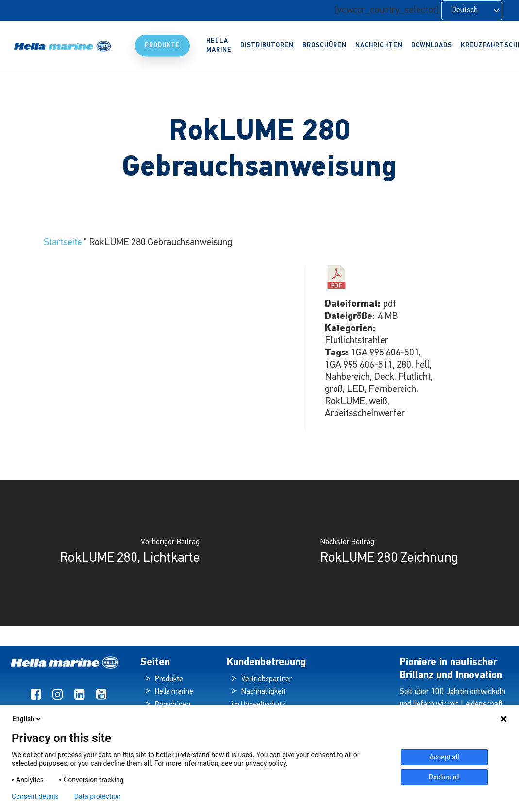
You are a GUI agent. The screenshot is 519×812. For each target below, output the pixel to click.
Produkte (169, 679)
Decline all (444, 777)
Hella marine (174, 692)
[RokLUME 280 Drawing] (389, 553)
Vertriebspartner (266, 679)
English (27, 719)
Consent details (35, 796)
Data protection (97, 796)
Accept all (444, 757)
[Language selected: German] (472, 10)
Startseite (63, 242)
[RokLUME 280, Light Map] (130, 553)
